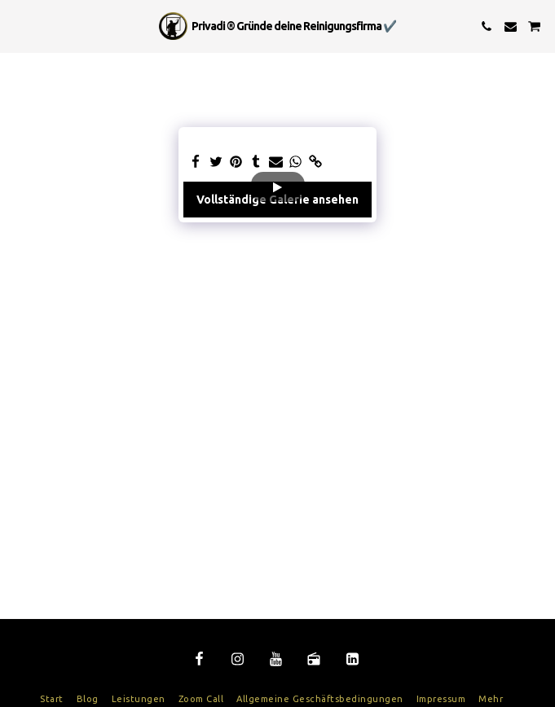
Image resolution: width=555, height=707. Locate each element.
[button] (18, 26)
